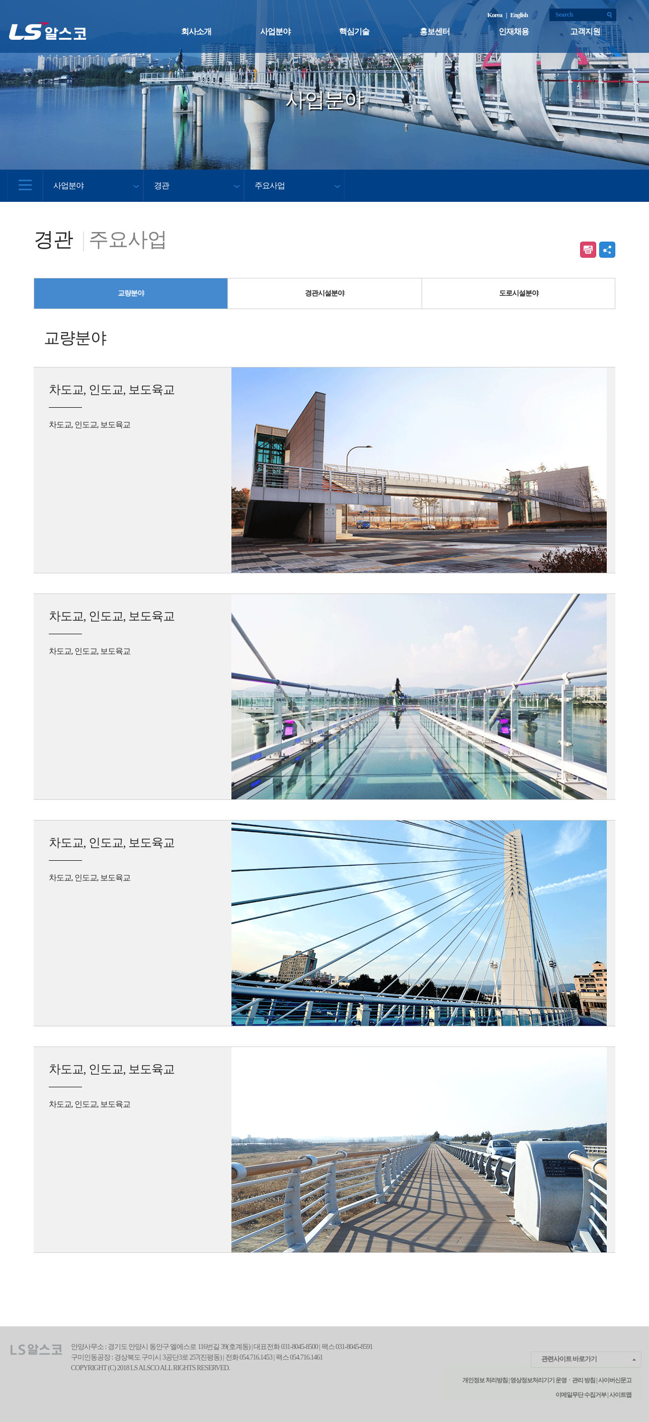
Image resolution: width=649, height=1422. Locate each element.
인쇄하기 (588, 250)
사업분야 (275, 31)
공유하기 (607, 250)
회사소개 (196, 31)
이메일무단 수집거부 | (581, 1394)
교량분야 (131, 293)
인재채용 (514, 31)
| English (517, 15)
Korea (496, 15)
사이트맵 (619, 1394)
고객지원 (585, 31)
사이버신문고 (614, 1380)
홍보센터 (435, 31)
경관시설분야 (324, 293)
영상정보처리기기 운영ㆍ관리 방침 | (553, 1380)
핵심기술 (354, 31)
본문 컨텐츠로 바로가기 (0, 0)
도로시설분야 (518, 293)
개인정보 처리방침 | (486, 1380)
